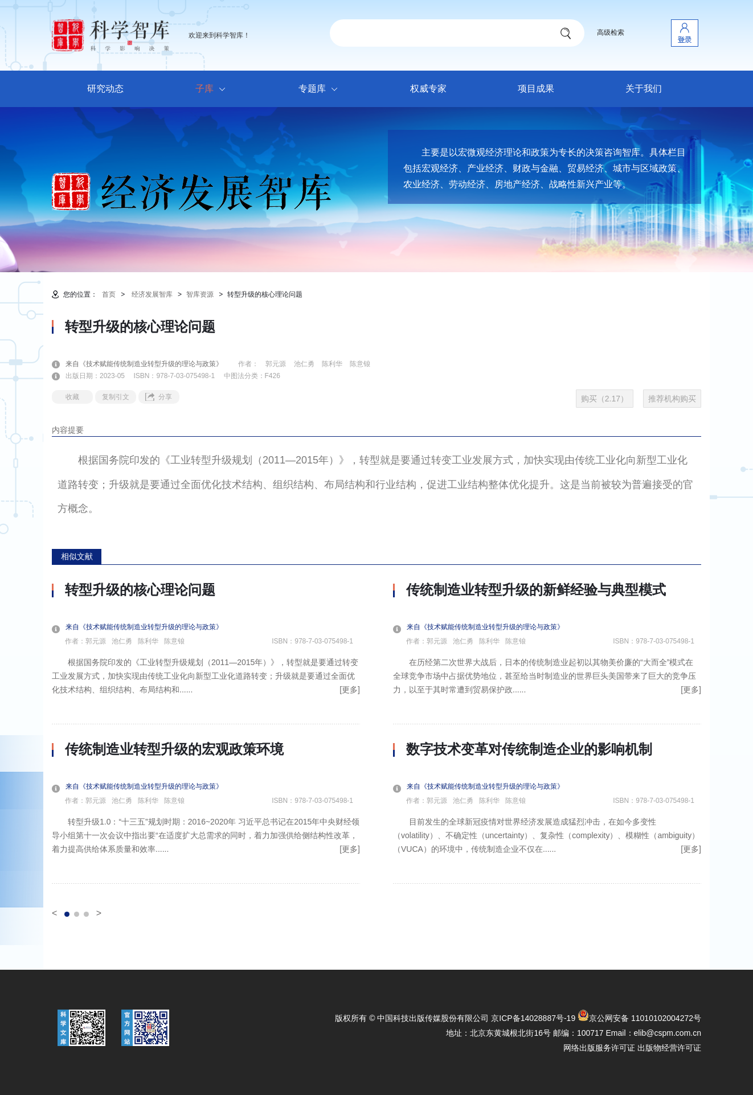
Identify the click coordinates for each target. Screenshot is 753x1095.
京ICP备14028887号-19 (533, 1018)
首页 (109, 294)
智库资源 (200, 294)
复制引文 (115, 397)
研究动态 (105, 88)
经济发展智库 (152, 294)
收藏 (72, 397)
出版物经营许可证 (669, 1047)
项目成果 (536, 88)
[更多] (349, 689)
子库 (213, 89)
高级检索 (610, 32)
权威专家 (428, 88)
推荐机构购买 (672, 398)
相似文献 (77, 556)
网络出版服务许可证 (599, 1047)
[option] (205, 732)
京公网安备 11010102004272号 (639, 1018)
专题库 (320, 89)
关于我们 (643, 88)
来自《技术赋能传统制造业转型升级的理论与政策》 (151, 364)
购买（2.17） (604, 398)
